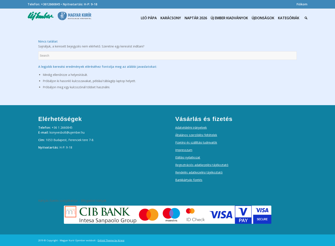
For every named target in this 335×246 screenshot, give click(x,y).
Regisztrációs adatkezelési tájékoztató (201, 165)
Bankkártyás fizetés (188, 180)
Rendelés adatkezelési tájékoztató (199, 172)
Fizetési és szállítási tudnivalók (196, 142)
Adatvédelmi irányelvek (191, 127)
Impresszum (183, 150)
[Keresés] (305, 18)
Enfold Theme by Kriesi (111, 240)
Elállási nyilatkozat (187, 157)
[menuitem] (300, 4)
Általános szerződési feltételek (196, 135)
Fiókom (302, 4)
